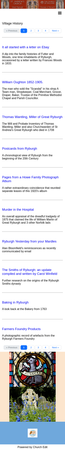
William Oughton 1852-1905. (22, 82)
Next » (55, 30)
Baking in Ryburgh (15, 302)
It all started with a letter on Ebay (25, 47)
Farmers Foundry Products (21, 329)
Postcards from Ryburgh (19, 148)
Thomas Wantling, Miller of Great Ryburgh (32, 117)
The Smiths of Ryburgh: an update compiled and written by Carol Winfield (29, 272)
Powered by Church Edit (32, 447)
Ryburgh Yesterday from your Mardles (29, 241)
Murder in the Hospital (18, 209)
